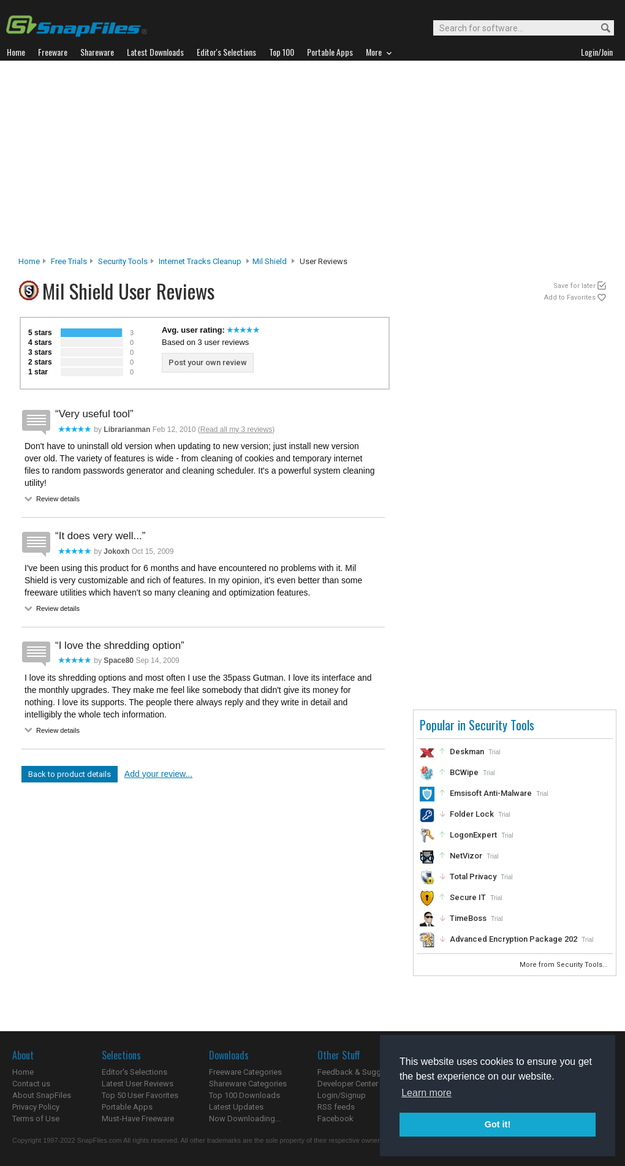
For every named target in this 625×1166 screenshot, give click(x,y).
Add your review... (158, 774)
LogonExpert (473, 834)
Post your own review (208, 362)
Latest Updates (236, 1106)
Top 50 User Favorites (140, 1095)
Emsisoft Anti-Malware (491, 793)
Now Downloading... (245, 1118)
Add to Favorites (570, 297)
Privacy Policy (35, 1106)
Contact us (31, 1083)
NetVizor (466, 855)
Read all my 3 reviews (236, 429)
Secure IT (468, 897)
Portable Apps (127, 1106)
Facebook (335, 1118)
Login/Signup (341, 1095)
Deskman (467, 751)
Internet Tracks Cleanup (200, 261)
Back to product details (69, 774)
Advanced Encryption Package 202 (513, 939)
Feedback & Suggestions (362, 1072)
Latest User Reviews (137, 1083)
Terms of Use (35, 1118)
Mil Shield (269, 261)
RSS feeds (336, 1106)
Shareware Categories (248, 1083)
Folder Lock (472, 814)
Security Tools (123, 261)
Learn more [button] (426, 1093)
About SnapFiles (41, 1095)
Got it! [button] (497, 1124)
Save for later (574, 286)
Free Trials (69, 261)
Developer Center (347, 1083)
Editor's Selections (134, 1072)
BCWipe (464, 772)
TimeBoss (468, 918)
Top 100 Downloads (244, 1095)
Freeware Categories (245, 1072)
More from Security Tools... (565, 965)
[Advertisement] (312, 162)
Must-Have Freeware (138, 1118)
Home (29, 261)
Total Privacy (473, 876)
